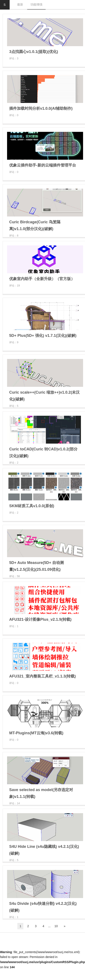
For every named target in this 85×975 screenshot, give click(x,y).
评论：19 (14, 285)
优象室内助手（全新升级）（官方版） (42, 279)
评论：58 (14, 576)
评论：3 (13, 58)
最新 (20, 4)
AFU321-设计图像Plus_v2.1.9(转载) (40, 619)
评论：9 (13, 342)
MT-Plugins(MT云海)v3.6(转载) (36, 733)
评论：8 (13, 235)
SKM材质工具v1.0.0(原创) (31, 506)
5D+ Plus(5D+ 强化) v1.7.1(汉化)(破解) (42, 335)
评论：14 (14, 803)
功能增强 (36, 4)
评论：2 (13, 462)
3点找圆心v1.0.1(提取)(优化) (33, 52)
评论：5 (13, 405)
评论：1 (13, 626)
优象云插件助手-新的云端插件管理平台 (42, 165)
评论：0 (13, 115)
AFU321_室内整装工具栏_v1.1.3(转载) (42, 676)
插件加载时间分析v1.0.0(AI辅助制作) (41, 108)
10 (56, 926)
